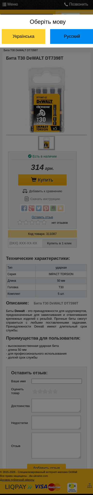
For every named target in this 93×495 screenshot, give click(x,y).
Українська (23, 36)
